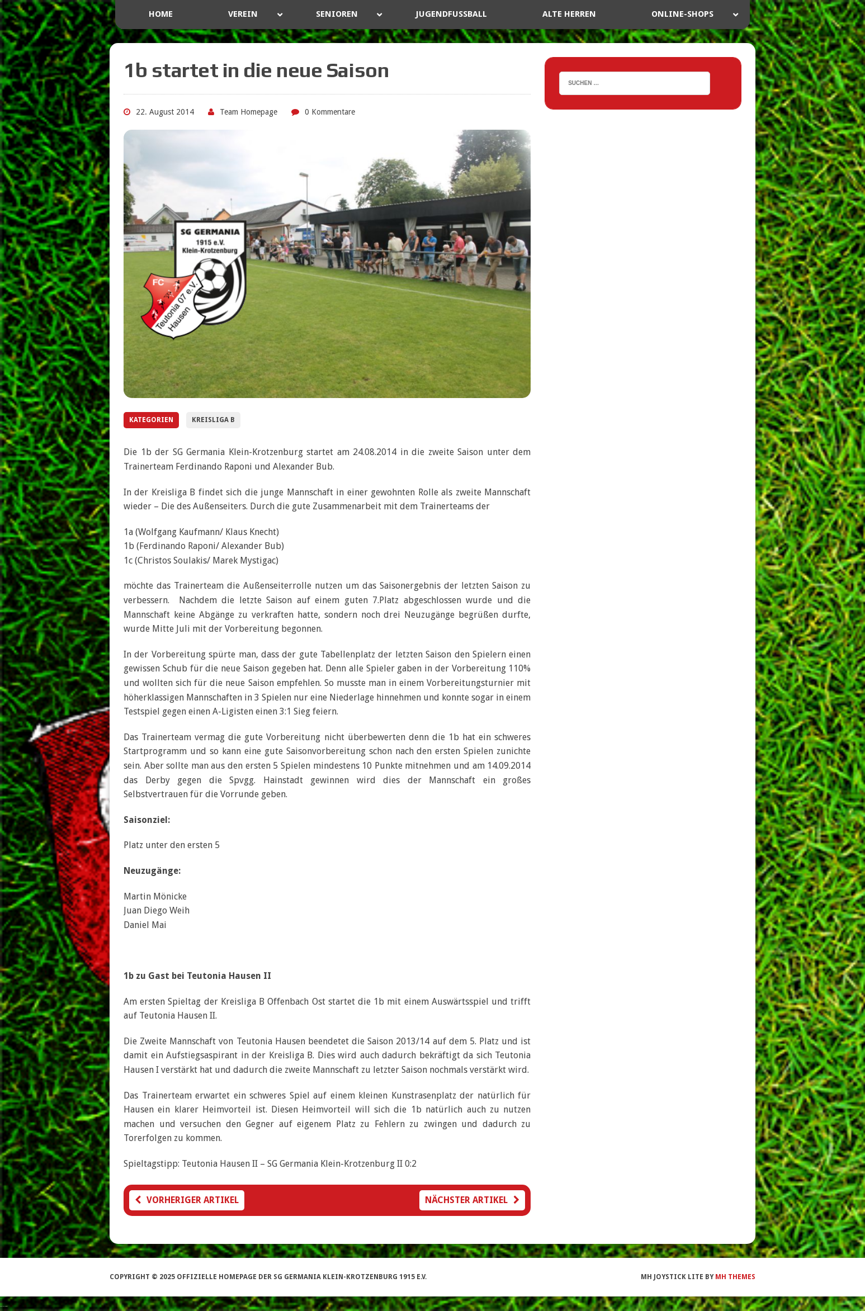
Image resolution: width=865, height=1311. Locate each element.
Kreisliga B (213, 420)
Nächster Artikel (472, 1200)
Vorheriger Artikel (187, 1200)
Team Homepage (248, 111)
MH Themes (735, 1277)
